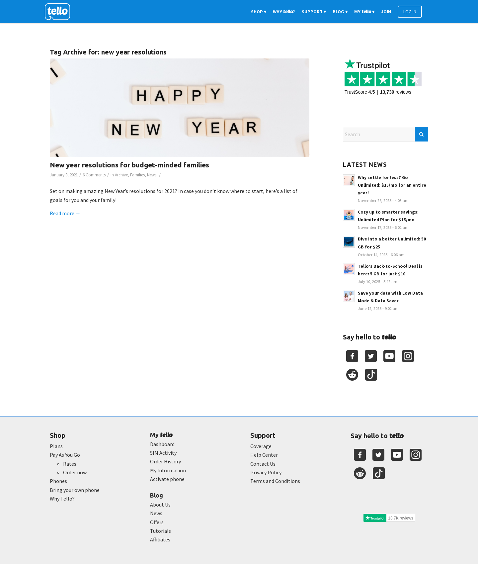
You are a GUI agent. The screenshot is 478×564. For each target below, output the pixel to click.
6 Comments (94, 175)
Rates (69, 463)
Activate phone (167, 479)
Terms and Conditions (275, 481)
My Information (168, 470)
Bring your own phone (75, 490)
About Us (160, 504)
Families (137, 175)
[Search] (385, 134)
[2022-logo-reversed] (60, 11)
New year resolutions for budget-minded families (129, 165)
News (151, 175)
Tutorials (160, 530)
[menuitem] (259, 11)
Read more (65, 213)
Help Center (264, 454)
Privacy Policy (265, 472)
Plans (56, 446)
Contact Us (263, 463)
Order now (75, 472)
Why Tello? (62, 498)
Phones (58, 481)
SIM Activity (163, 452)
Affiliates (160, 539)
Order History (165, 461)
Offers (157, 522)
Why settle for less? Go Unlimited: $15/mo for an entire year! (392, 185)
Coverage (261, 446)
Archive (121, 175)
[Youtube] (389, 356)
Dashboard (162, 444)
